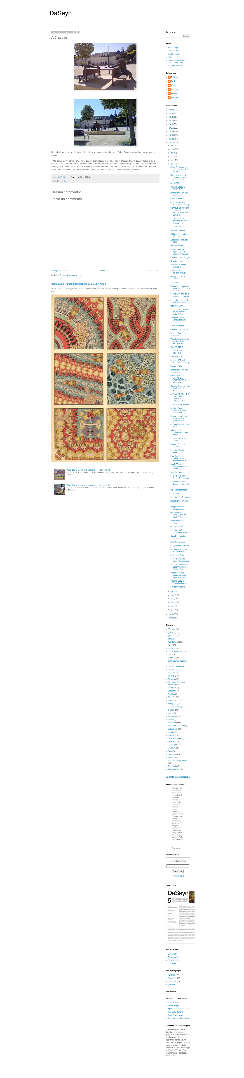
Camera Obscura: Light (180, 257)
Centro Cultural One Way (178, 1018)
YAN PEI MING (176, 347)
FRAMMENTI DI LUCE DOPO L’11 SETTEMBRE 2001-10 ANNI (179, 211)
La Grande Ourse (177, 555)
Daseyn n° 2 (173, 960)
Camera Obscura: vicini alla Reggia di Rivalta (180, 388)
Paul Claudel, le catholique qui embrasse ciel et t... (179, 458)
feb (172, 606)
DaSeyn (60, 13)
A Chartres (174, 494)
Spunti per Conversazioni (178, 1009)
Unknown (175, 89)
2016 (171, 124)
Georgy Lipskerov (177, 527)
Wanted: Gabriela (177, 230)
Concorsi (171, 673)
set (172, 157)
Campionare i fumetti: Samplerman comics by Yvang (78, 284)
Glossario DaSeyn (175, 707)
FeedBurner (179, 876)
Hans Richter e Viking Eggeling (179, 194)
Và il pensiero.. (176, 357)
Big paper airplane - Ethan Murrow (178, 550)
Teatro (170, 757)
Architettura (173, 642)
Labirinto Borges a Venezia (177, 334)
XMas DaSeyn (174, 769)
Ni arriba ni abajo (177, 261)
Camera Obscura (175, 651)
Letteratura (172, 729)
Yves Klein (174, 282)
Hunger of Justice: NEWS (177, 277)
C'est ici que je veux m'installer (178, 235)
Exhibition (172, 691)
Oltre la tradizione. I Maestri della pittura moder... (179, 432)
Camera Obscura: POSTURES (177, 188)
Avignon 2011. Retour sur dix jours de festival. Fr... (179, 312)
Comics (171, 669)
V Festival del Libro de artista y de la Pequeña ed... (179, 341)
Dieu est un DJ (176, 246)
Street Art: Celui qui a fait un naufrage (179, 272)
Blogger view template (179, 546)
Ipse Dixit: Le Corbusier (180, 497)
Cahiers (171, 648)
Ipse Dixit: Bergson (178, 542)
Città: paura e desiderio (177, 661)
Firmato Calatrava (177, 587)
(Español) (172, 632)
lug (172, 164)
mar (173, 602)
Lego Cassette (176, 472)
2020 (171, 110)
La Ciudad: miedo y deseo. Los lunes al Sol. (179, 484)
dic (172, 146)
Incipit (170, 713)
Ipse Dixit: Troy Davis (177, 726)
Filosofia (171, 697)
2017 (171, 121)
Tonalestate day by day (177, 761)
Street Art (172, 754)
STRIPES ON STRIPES (176, 352)
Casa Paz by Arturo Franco (178, 537)
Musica (171, 735)
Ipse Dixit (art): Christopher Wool (178, 531)
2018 (171, 117)
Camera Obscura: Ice (179, 329)
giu (172, 591)
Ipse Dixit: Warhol (177, 306)
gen (172, 610)
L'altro (173, 85)
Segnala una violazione (178, 777)
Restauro (172, 748)
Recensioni (172, 745)
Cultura (171, 676)
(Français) (172, 636)
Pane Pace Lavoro (175, 1015)
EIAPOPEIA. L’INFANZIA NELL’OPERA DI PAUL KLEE (178, 379)
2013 (171, 135)
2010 (171, 614)
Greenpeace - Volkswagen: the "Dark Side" (178, 515)
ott (172, 153)
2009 (171, 618)
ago (172, 160)
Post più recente (59, 271)
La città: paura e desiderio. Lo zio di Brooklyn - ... (179, 220)
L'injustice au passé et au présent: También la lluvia (180, 288)
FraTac (174, 81)
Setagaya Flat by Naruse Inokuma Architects (178, 320)
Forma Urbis (173, 700)
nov (172, 149)
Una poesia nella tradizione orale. (178, 508)
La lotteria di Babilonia (179, 404)
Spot (170, 751)
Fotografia (172, 704)
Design (171, 688)
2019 (171, 113)
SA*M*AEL (174, 183)
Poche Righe (173, 1006)
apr (172, 599)
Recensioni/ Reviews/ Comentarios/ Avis (177, 61)
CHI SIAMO (173, 51)
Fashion (171, 694)
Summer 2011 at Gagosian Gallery (178, 582)
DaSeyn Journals (175, 66)
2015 (171, 128)
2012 (171, 139)
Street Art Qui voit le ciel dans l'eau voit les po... (179, 169)
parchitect (175, 97)
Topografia (172, 766)
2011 (171, 142)
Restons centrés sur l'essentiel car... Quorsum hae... (178, 418)
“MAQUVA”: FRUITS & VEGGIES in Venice (179, 295)
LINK (170, 57)
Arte (169, 645)
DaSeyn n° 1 (173, 963)
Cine (170, 654)
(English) (171, 629)
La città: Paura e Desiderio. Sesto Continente (178, 410)
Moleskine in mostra (178, 490)
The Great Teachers (176, 1012)
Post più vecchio (151, 271)
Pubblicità (172, 742)
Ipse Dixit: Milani (177, 227)
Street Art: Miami (177, 326)
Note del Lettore (174, 738)
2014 (171, 131)
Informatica (172, 716)
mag (173, 595)
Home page (105, 271)
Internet (171, 719)
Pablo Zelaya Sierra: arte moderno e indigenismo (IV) (88, 485)
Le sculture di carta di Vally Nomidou (179, 301)
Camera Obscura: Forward (177, 445)
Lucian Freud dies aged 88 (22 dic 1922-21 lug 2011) (179, 251)
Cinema (171, 658)
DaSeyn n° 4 (173, 954)
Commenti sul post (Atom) (70, 275)
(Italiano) (171, 639)
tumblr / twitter (174, 54)
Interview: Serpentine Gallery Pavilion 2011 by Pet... (179, 567)
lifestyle (171, 732)
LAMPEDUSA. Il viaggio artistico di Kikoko (179, 466)
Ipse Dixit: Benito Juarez (177, 451)
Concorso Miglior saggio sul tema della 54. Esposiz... (179, 575)
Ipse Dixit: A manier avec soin (178, 266)
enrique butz (176, 93)
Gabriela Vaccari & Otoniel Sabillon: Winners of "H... (178, 177)
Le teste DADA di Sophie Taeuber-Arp (179, 203)
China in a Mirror (177, 199)
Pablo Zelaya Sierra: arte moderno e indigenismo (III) (88, 470)
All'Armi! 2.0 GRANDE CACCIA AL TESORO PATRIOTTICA (179, 397)
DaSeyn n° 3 (173, 957)
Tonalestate (173, 1002)
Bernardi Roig (176, 366)
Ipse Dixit (63, 181)
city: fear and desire (176, 666)
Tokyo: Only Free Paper (177, 522)
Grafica (171, 710)
